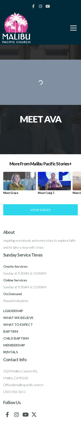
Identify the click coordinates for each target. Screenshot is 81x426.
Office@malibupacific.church (23, 385)
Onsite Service (14, 266)
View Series (40, 210)
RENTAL (9, 352)
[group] (19, 185)
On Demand (12, 294)
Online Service (14, 280)
